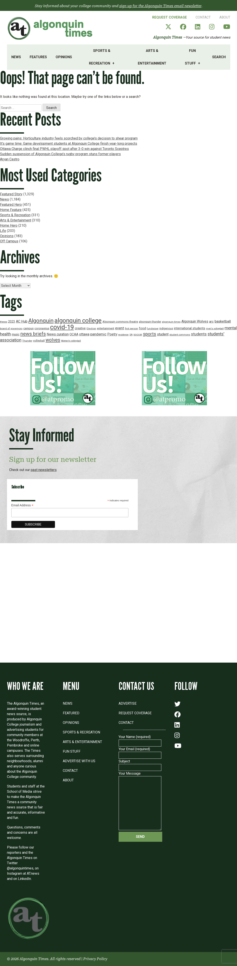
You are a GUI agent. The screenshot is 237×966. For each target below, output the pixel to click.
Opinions (64, 57)
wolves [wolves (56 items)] (53, 340)
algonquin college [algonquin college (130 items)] (78, 320)
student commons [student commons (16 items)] (179, 334)
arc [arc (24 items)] (211, 321)
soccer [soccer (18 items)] (137, 334)
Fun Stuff (190, 57)
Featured (71, 713)
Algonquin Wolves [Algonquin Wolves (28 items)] (194, 321)
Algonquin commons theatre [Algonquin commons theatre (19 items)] (120, 321)
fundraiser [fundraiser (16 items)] (153, 328)
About (224, 17)
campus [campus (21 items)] (28, 328)
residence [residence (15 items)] (123, 334)
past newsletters (44, 470)
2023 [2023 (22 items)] (11, 321)
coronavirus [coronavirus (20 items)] (41, 328)
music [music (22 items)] (15, 334)
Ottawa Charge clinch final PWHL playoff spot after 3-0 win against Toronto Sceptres (64, 149)
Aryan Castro (9, 159)
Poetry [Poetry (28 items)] (112, 334)
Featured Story (11, 194)
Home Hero (8, 225)
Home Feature (11, 210)
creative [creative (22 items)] (80, 328)
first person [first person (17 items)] (131, 328)
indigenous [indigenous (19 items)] (166, 328)
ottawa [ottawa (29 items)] (84, 334)
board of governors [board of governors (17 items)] (11, 328)
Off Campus (9, 241)
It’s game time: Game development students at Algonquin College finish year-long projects (68, 143)
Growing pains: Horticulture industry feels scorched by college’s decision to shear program (69, 138)
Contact (203, 17)
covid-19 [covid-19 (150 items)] (62, 327)
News (16, 57)
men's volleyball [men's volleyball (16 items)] (215, 328)
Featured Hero (11, 204)
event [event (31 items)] (119, 328)
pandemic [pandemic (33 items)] (98, 334)
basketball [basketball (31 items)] (223, 321)
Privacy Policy (95, 959)
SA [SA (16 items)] (131, 334)
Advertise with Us (79, 761)
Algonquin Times (167, 37)
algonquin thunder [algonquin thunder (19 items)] (150, 321)
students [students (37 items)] (199, 334)
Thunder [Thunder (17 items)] (27, 340)
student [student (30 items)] (163, 334)
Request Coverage (169, 17)
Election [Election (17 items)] (91, 328)
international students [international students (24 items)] (189, 328)
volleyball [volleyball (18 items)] (39, 340)
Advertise (127, 703)
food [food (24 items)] (142, 328)
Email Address (22, 505)
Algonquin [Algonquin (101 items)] (41, 320)
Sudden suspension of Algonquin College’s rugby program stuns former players (60, 154)
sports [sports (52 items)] (149, 334)
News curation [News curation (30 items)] (58, 334)
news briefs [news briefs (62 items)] (33, 334)
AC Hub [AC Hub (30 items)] (21, 321)
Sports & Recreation (99, 57)
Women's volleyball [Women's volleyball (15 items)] (71, 340)
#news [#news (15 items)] (3, 321)
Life (3, 231)
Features (38, 57)
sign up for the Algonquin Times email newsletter (160, 6)
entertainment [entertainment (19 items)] (105, 328)
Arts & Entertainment (152, 57)
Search (219, 57)
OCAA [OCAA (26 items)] (74, 334)
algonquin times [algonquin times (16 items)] (171, 321)
